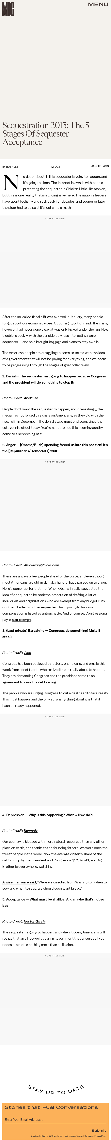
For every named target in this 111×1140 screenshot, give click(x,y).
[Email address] (55, 1119)
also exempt (21, 619)
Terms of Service (83, 1136)
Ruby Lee (12, 166)
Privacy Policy (100, 1136)
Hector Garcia (34, 921)
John (27, 652)
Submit (99, 1130)
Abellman (31, 398)
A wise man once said (19, 882)
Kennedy (31, 830)
